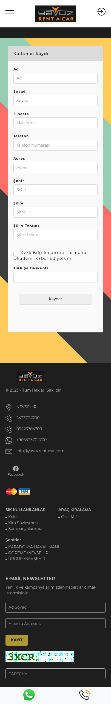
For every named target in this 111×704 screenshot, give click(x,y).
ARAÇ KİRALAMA (74, 510)
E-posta (21, 114)
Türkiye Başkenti (30, 268)
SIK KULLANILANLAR (25, 510)
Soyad (19, 91)
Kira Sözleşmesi (23, 523)
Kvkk (13, 517)
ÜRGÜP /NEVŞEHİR (26, 559)
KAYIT (17, 640)
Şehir (18, 181)
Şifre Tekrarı (26, 225)
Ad (16, 69)
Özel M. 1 (69, 517)
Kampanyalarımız (25, 528)
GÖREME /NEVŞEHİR (28, 553)
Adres (19, 158)
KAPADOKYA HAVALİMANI (33, 547)
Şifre (18, 203)
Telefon (21, 136)
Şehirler (13, 540)
